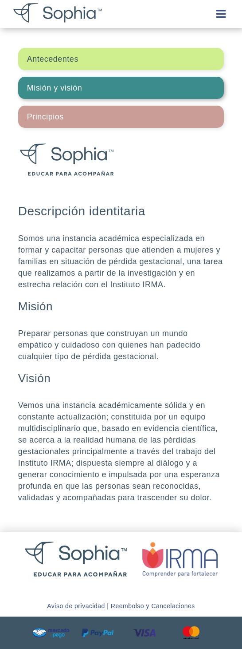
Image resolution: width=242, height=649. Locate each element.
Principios (45, 116)
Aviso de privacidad (76, 605)
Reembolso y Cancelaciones (153, 605)
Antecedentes (52, 59)
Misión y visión (54, 87)
